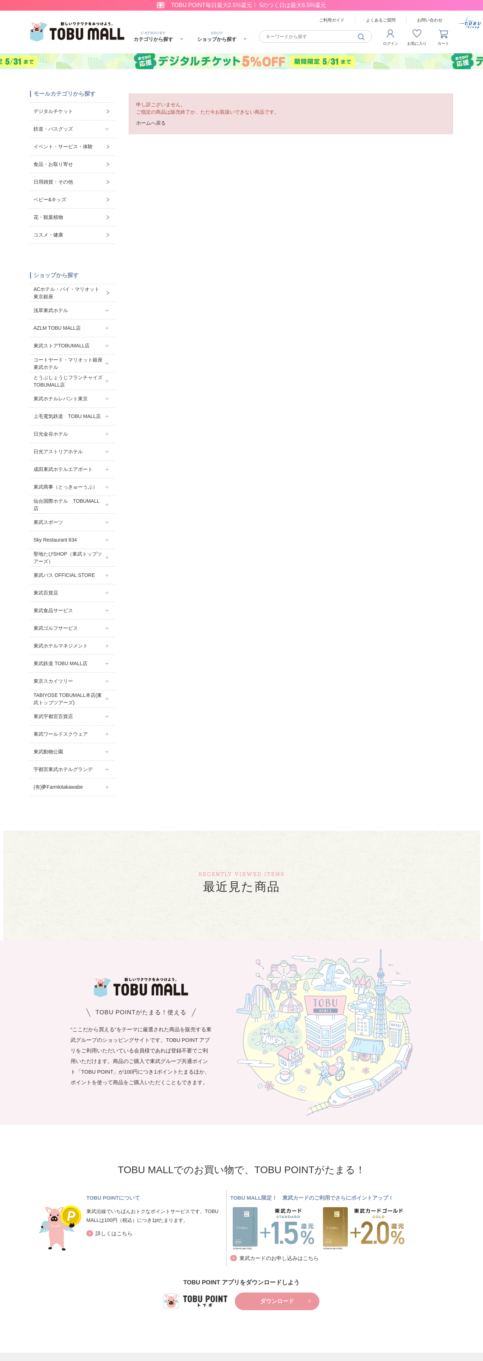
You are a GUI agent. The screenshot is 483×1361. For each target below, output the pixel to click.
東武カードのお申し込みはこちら (279, 1258)
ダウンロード (277, 1301)
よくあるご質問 (381, 20)
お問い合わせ (429, 20)
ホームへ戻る (151, 123)
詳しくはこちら (114, 1233)
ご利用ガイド (331, 20)
